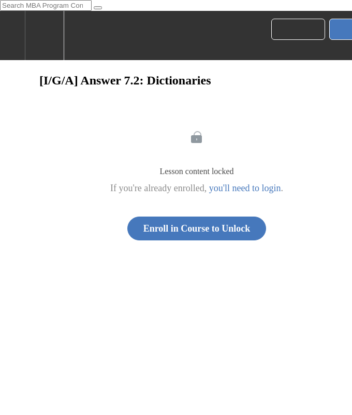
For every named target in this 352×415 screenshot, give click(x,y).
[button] (12, 35)
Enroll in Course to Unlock (197, 228)
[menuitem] (44, 35)
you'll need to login (245, 188)
